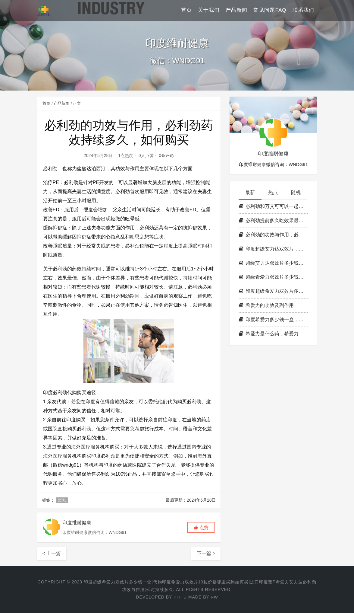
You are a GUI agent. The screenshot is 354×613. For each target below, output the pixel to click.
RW (214, 597)
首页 (186, 10)
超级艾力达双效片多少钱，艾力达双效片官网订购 (273, 263)
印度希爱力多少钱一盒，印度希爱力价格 (273, 319)
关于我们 (209, 10)
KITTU (180, 597)
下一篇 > (206, 553)
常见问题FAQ (269, 10)
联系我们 (303, 10)
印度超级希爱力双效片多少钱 (273, 291)
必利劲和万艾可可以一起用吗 (273, 206)
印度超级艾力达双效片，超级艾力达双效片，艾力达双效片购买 (273, 248)
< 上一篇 (51, 553)
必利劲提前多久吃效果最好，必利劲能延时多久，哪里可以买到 (273, 220)
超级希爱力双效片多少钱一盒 (273, 276)
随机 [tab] (296, 192)
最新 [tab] (250, 192)
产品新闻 (236, 10)
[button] (201, 527)
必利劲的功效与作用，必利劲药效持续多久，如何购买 (273, 234)
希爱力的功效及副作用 (266, 305)
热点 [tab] (273, 192)
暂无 (62, 500)
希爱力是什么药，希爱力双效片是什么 (273, 333)
